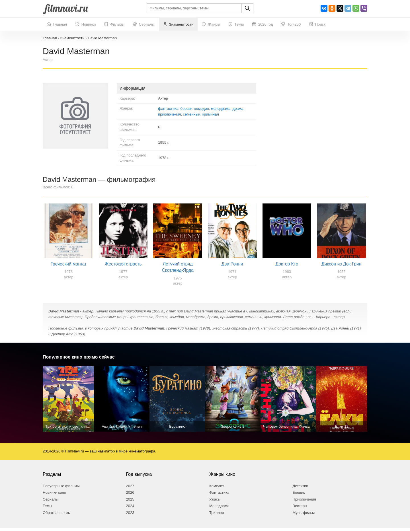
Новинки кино (54, 495)
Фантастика (219, 495)
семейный (191, 114)
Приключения (304, 502)
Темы (236, 24)
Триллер (216, 515)
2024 (130, 509)
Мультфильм (304, 515)
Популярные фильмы (61, 488)
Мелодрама (219, 509)
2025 (130, 502)
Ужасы (215, 502)
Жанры (211, 24)
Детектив (300, 488)
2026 (130, 495)
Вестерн (300, 509)
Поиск (317, 24)
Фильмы (114, 24)
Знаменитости (178, 24)
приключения (169, 114)
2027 (130, 488)
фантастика (168, 108)
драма (238, 108)
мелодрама (221, 108)
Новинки (85, 24)
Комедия (216, 488)
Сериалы (144, 24)
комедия (201, 108)
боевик (186, 108)
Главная (57, 24)
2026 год (262, 24)
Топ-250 (291, 24)
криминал (210, 114)
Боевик (299, 495)
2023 (130, 515)
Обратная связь (56, 515)
